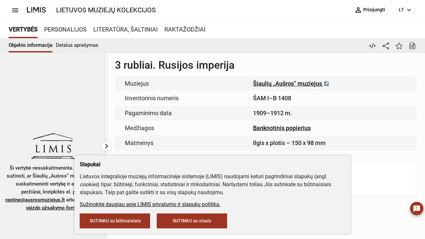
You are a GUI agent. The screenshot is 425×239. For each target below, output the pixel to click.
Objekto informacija (30, 45)
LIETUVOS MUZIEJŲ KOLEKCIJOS (106, 10)
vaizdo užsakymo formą (52, 208)
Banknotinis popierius (282, 127)
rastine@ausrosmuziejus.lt (35, 200)
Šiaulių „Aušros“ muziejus (291, 83)
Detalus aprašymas (77, 45)
